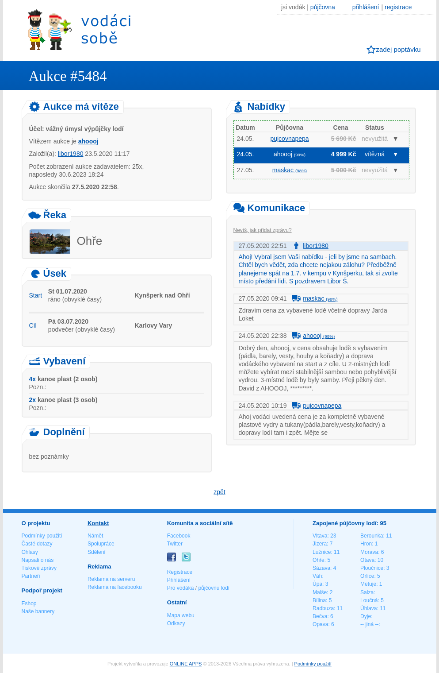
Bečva (320, 616)
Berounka (371, 536)
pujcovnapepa (289, 138)
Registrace (179, 572)
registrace (398, 7)
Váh (317, 576)
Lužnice (322, 552)
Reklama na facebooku (115, 587)
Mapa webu (181, 615)
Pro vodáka (180, 588)
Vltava (320, 536)
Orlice (367, 576)
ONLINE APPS (186, 663)
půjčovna (322, 7)
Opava (320, 624)
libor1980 (71, 153)
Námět (95, 536)
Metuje (368, 584)
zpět (219, 491)
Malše (320, 592)
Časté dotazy (37, 544)
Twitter (175, 544)
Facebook (179, 536)
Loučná (369, 600)
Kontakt (98, 523)
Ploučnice (371, 568)
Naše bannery (38, 611)
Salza (367, 592)
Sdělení (97, 552)
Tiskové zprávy (39, 568)
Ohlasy (30, 552)
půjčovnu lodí (213, 588)
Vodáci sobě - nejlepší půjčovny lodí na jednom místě (79, 29)
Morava (369, 552)
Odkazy (176, 623)
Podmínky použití (42, 536)
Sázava (321, 568)
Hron (366, 544)
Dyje (365, 616)
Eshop (29, 603)
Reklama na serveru (111, 579)
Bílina (319, 600)
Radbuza (323, 608)
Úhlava (368, 608)
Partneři (31, 576)
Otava (367, 560)
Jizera (320, 544)
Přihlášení (179, 580)
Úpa (317, 584)
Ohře (318, 560)
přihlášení (365, 7)
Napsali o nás (38, 560)
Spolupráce (101, 544)
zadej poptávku (398, 49)
